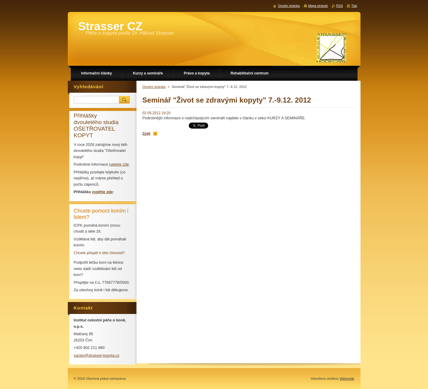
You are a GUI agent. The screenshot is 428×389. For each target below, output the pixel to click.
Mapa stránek (318, 5)
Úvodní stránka (153, 87)
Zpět (146, 133)
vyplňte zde (102, 192)
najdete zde (119, 164)
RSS (339, 5)
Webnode (347, 378)
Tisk (354, 5)
